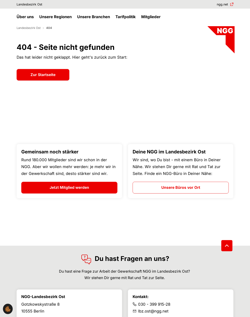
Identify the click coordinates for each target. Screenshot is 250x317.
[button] (26, 21)
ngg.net (220, 5)
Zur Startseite (42, 81)
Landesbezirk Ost (32, 5)
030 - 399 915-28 (154, 311)
